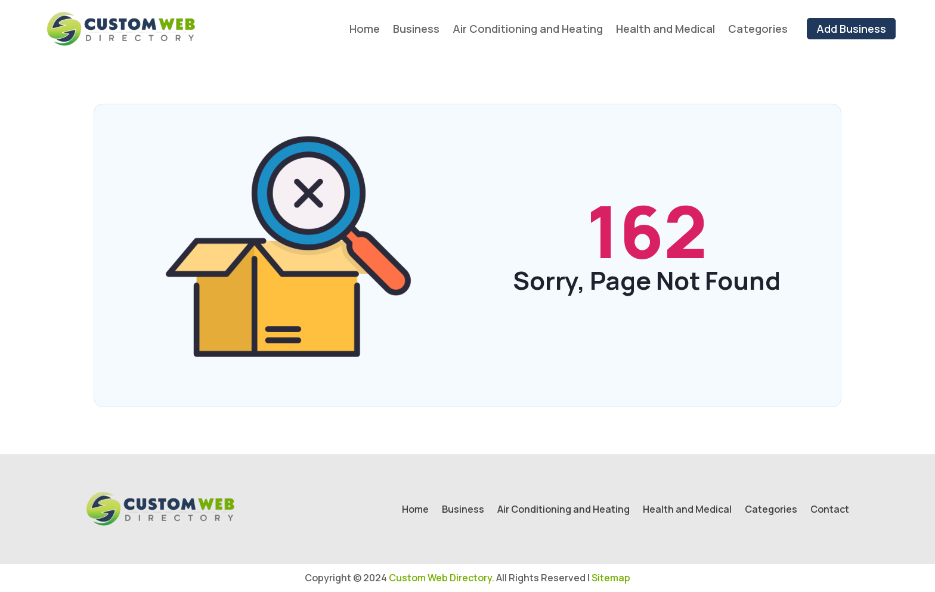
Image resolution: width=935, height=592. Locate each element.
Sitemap (611, 577)
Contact (829, 510)
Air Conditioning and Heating (528, 28)
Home (364, 28)
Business (416, 28)
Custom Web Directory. (441, 577)
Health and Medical (665, 28)
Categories (758, 28)
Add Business (851, 28)
